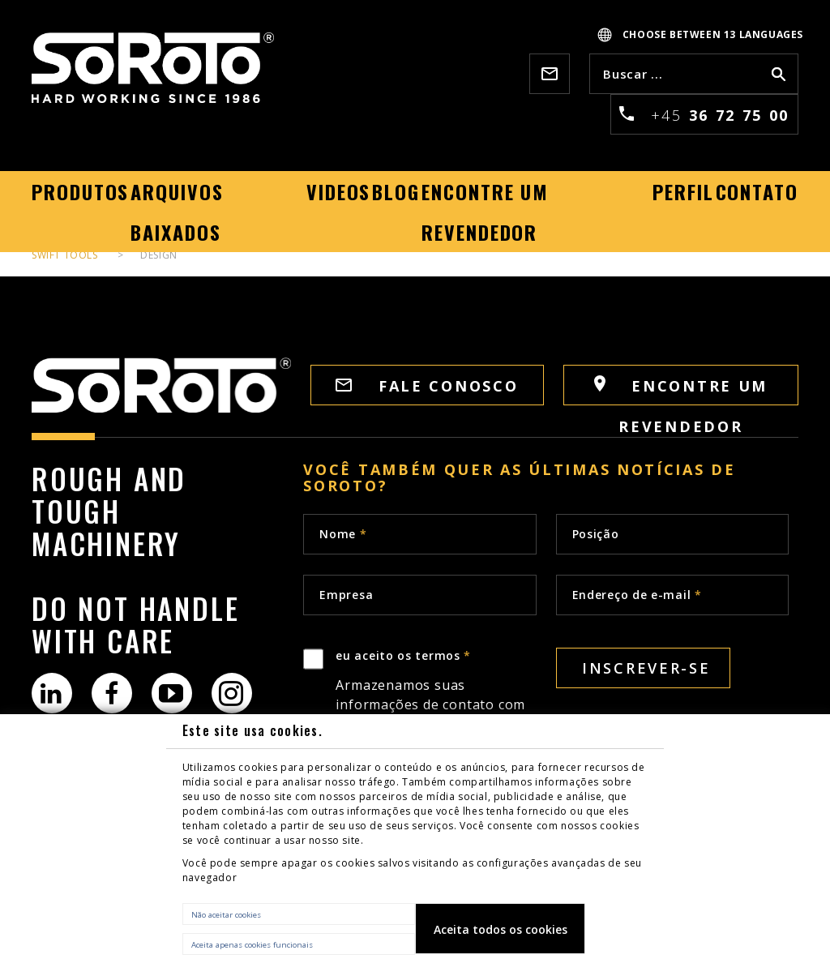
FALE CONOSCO (427, 386)
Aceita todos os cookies (500, 929)
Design (159, 255)
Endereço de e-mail (637, 594)
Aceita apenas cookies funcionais (252, 945)
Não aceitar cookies (226, 915)
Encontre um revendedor (681, 390)
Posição (595, 534)
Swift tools (65, 255)
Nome (342, 534)
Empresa (346, 594)
